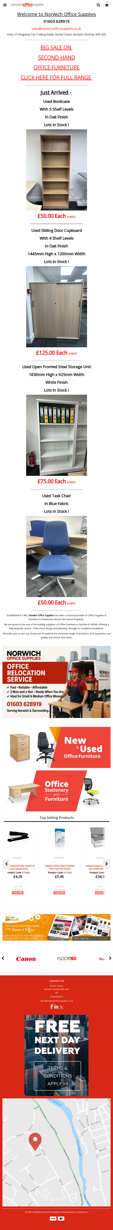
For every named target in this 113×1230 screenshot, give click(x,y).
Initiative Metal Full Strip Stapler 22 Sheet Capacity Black (18, 867)
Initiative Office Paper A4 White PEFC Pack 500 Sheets (60, 867)
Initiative (18, 857)
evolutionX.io (82, 1212)
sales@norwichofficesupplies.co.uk (56, 28)
